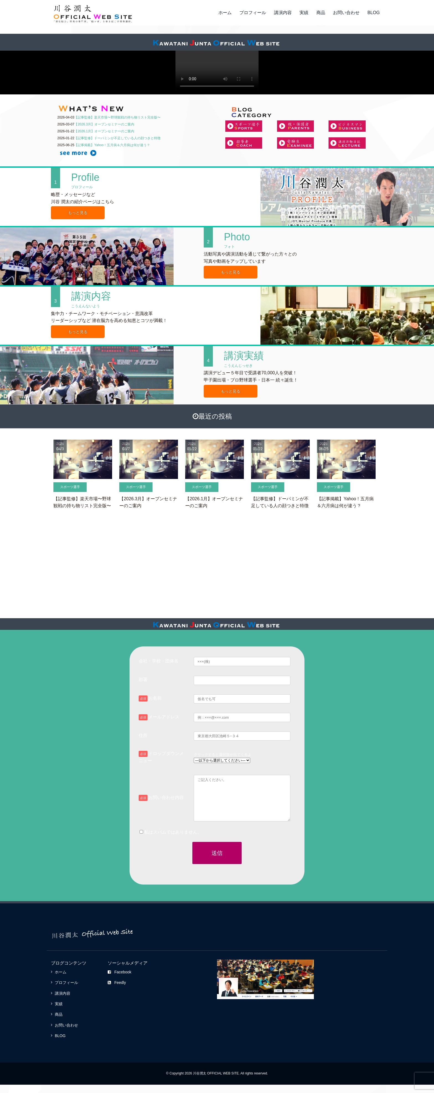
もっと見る (77, 212)
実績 (303, 12)
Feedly (117, 991)
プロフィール (252, 12)
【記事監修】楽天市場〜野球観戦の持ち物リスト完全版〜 (117, 117)
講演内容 (283, 12)
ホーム (225, 12)
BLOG (374, 12)
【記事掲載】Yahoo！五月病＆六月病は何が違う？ (112, 145)
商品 (320, 12)
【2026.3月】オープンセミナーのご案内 (104, 124)
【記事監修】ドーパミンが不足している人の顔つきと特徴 (117, 138)
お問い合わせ (346, 12)
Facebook (119, 980)
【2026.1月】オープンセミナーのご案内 (104, 131)
